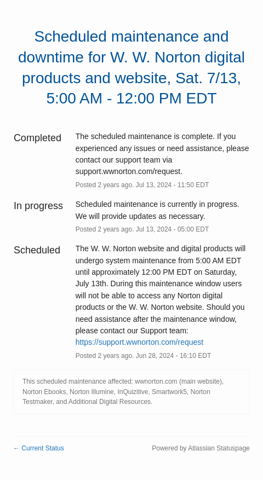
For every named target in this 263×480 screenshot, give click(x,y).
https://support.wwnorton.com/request (139, 342)
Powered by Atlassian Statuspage (201, 448)
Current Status (38, 448)
